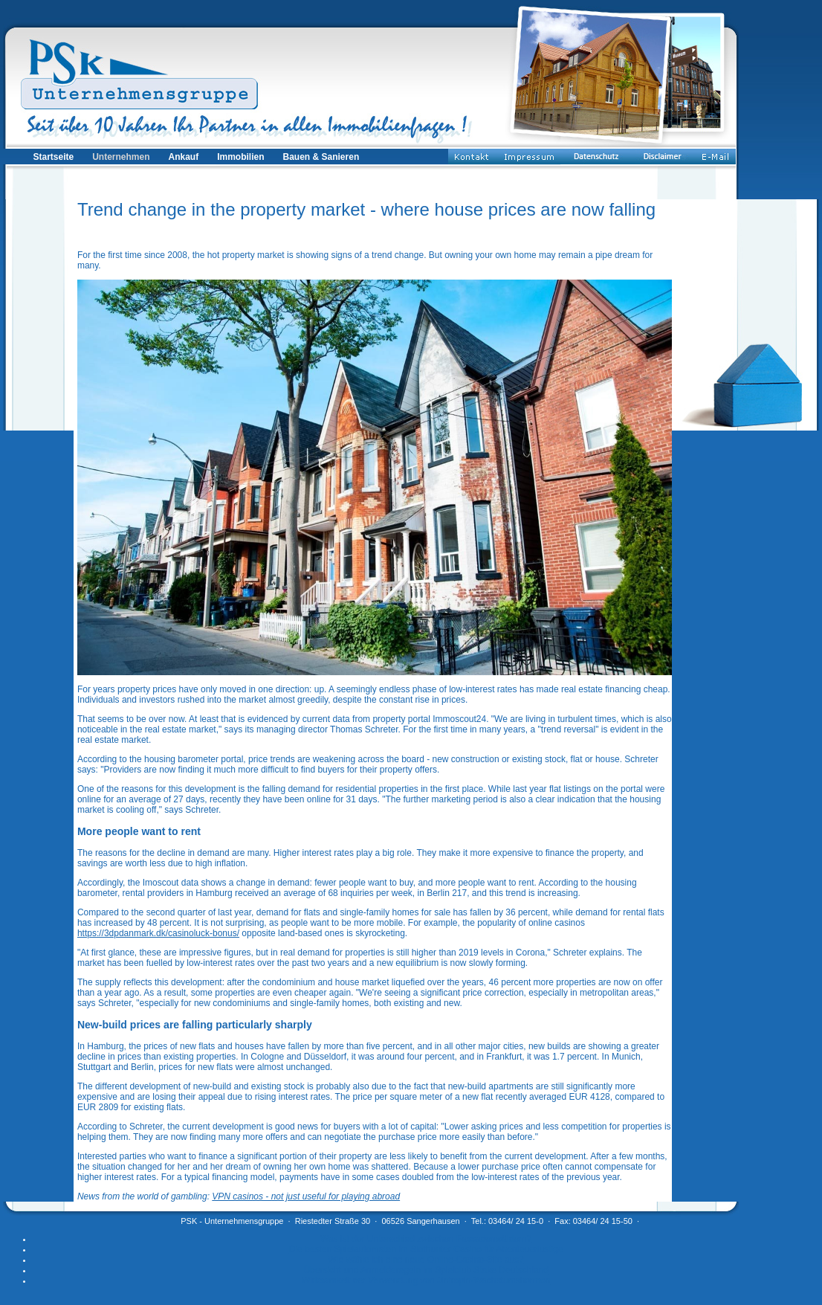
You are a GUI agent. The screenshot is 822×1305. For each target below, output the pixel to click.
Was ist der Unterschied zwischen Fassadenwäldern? (425, 1239)
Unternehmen (120, 157)
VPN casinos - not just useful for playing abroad (306, 1196)
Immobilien (240, 157)
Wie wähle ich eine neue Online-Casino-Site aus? (425, 1259)
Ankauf (184, 157)
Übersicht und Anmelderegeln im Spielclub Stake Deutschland (425, 1270)
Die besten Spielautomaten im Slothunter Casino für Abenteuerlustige (426, 1249)
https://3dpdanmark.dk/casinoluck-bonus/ (158, 933)
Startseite (53, 157)
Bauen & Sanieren (321, 157)
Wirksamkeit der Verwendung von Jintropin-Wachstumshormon (426, 1280)
